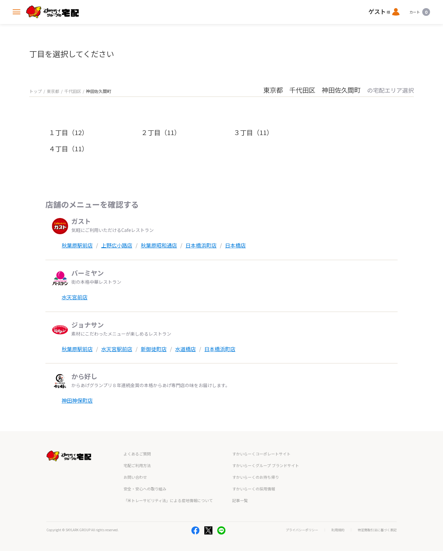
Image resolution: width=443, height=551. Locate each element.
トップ (35, 91)
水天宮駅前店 (116, 349)
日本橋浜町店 (201, 245)
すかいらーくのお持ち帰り (255, 477)
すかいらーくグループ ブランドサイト (265, 465)
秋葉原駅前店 (77, 245)
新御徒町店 (154, 349)
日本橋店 (235, 245)
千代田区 (72, 91)
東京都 (53, 91)
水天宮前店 (75, 297)
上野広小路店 (116, 245)
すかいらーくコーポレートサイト (261, 453)
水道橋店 (185, 349)
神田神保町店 (77, 400)
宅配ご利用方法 (137, 465)
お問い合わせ (135, 477)
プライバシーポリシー (302, 530)
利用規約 (337, 530)
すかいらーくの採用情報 (253, 488)
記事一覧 (240, 500)
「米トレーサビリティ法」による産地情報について (168, 500)
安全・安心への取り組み (145, 488)
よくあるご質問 (137, 453)
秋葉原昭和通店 (159, 245)
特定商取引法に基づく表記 (377, 530)
